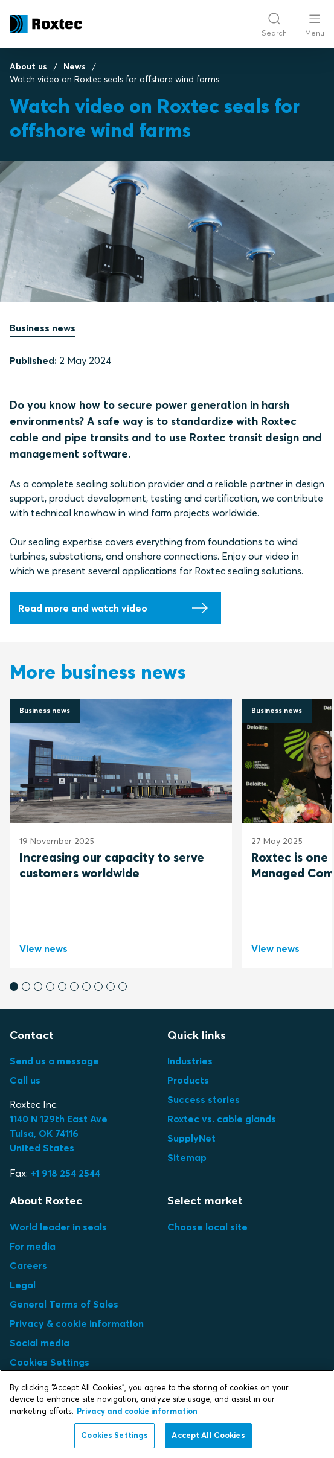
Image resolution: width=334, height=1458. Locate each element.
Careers (28, 1265)
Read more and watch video (82, 608)
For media (33, 1246)
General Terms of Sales (64, 1304)
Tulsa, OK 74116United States (59, 1133)
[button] (14, 986)
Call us (25, 1080)
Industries (190, 1061)
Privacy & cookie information (77, 1323)
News (74, 66)
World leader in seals (58, 1227)
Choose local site (207, 1227)
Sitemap (187, 1157)
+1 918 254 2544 (65, 1173)
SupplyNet (191, 1138)
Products (188, 1080)
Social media (39, 1343)
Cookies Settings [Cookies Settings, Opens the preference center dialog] (114, 1435)
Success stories (203, 1099)
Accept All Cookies (208, 1435)
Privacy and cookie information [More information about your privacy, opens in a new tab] (137, 1411)
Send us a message (54, 1061)
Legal (23, 1285)
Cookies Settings (49, 1362)
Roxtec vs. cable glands (221, 1119)
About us (28, 66)
